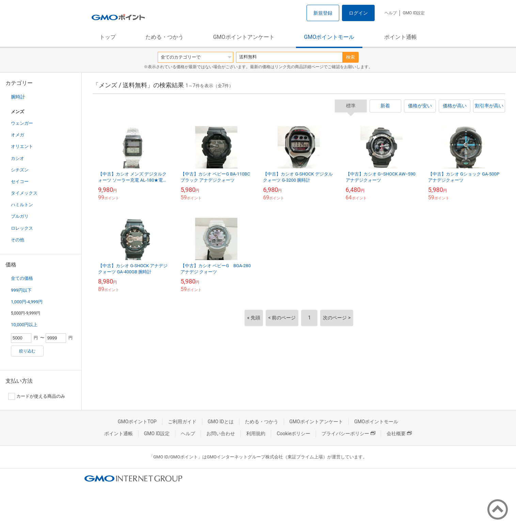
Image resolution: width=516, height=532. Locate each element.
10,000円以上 (24, 324)
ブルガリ (20, 216)
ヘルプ (391, 13)
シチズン (20, 169)
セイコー (20, 181)
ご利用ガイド (182, 421)
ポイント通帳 (400, 37)
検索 (350, 57)
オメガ (17, 134)
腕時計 (18, 97)
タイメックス (24, 193)
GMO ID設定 (414, 13)
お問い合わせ (220, 433)
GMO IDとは (221, 421)
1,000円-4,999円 (27, 301)
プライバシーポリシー (348, 433)
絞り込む (27, 351)
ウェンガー (22, 123)
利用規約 (255, 433)
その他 (17, 239)
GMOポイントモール (329, 37)
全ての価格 (22, 278)
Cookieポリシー (293, 433)
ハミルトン (22, 204)
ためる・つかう (164, 37)
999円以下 (21, 290)
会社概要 (399, 433)
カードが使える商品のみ (36, 396)
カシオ (17, 158)
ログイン (358, 13)
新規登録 (322, 13)
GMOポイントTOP (137, 421)
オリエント (22, 146)
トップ (107, 37)
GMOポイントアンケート (244, 37)
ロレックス (22, 228)
